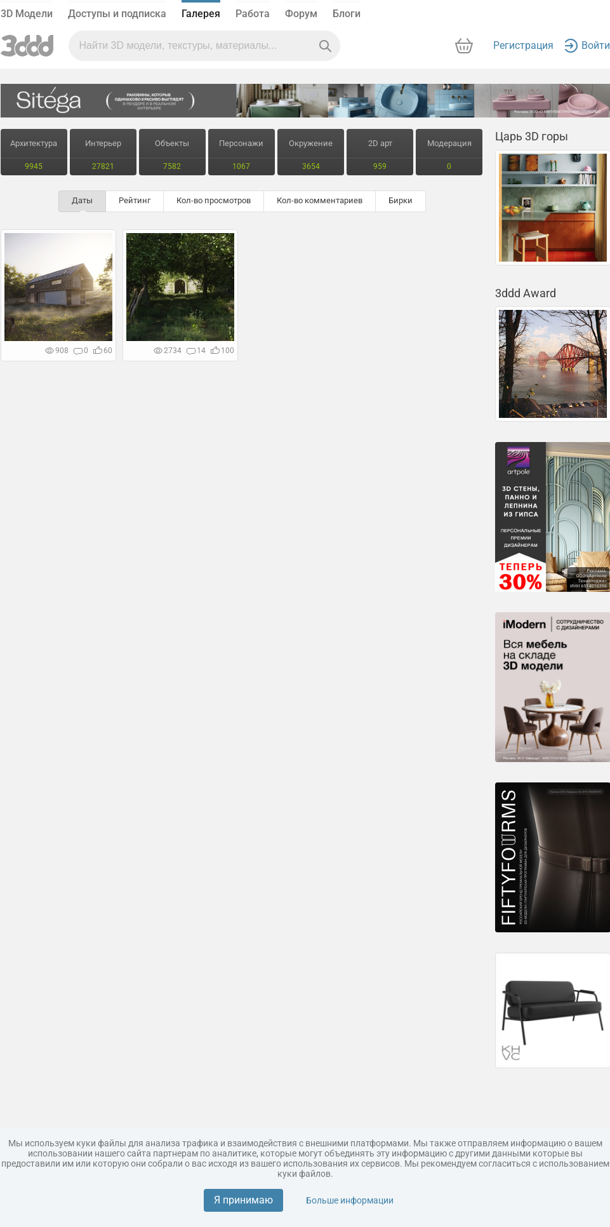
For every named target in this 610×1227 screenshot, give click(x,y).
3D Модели (27, 14)
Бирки (400, 200)
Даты (82, 200)
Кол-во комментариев (319, 200)
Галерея (201, 14)
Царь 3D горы (531, 136)
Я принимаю (243, 1200)
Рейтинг (134, 200)
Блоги (347, 14)
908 (57, 350)
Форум (301, 14)
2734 (168, 350)
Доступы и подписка (117, 14)
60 (102, 350)
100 (222, 350)
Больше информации (350, 1200)
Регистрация (523, 45)
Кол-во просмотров (213, 200)
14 (196, 350)
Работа (252, 14)
